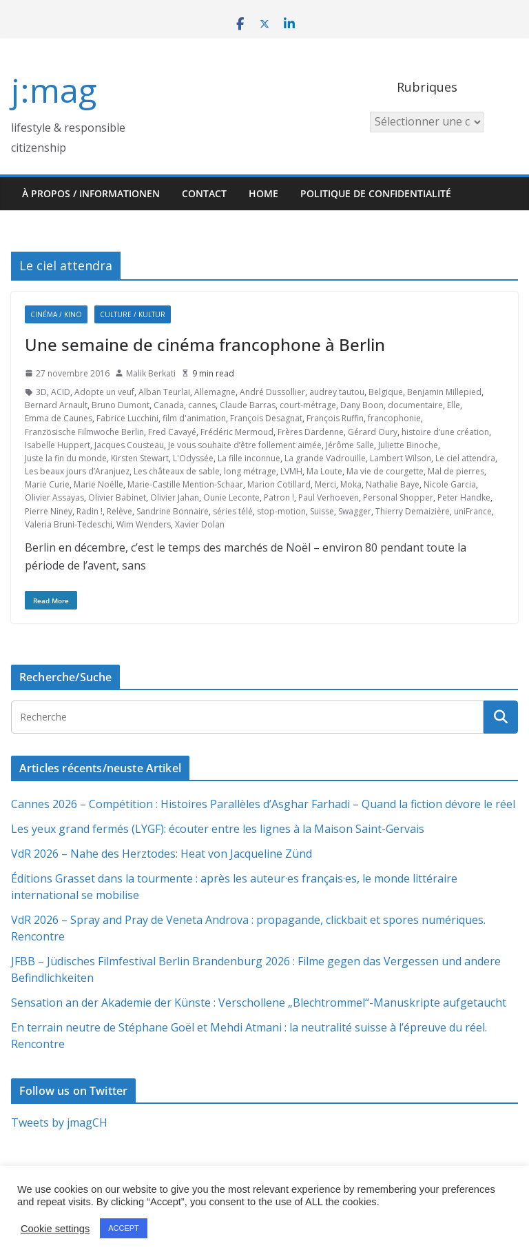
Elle (453, 405)
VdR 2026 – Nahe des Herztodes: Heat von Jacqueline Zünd (161, 853)
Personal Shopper (398, 497)
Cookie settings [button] (55, 1228)
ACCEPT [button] (123, 1228)
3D (41, 392)
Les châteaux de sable (177, 471)
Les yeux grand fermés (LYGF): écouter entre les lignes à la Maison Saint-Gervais (217, 828)
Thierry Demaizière (412, 511)
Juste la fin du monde (66, 458)
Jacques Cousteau (129, 445)
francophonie (394, 418)
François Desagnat (266, 418)
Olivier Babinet (117, 497)
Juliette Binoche (408, 445)
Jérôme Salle (350, 445)
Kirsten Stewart (140, 458)
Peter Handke (463, 497)
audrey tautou (336, 392)
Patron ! (279, 497)
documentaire (415, 405)
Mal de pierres (456, 471)
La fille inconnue (249, 458)
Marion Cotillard (279, 484)
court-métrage (308, 405)
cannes (202, 405)
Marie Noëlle (98, 484)
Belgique (386, 392)
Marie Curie (47, 484)
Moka (351, 484)
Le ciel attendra (465, 458)
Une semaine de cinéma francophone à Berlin (205, 344)
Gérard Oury (372, 432)
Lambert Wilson (400, 458)
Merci (325, 484)
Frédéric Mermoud (236, 432)
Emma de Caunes (58, 418)
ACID (60, 392)
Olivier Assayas (54, 497)
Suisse (322, 511)
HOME (263, 193)
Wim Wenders (143, 524)
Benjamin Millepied (444, 392)
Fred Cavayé (172, 432)
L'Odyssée (193, 458)
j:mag (53, 90)
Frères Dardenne (311, 432)
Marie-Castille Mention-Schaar (185, 484)
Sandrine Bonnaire (172, 511)
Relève (119, 511)
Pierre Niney (48, 511)
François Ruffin (335, 418)
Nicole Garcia (450, 484)
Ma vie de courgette (385, 471)
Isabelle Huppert (57, 445)
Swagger (354, 511)
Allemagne (215, 392)
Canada (169, 405)
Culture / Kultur (132, 314)
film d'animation (194, 418)
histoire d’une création (445, 432)
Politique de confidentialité (375, 193)
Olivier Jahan (174, 497)
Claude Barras (248, 405)
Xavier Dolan (200, 524)
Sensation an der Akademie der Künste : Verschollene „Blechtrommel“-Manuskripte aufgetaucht (258, 1002)
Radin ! (89, 511)
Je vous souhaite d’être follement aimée (245, 445)
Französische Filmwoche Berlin (84, 432)
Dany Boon (362, 405)
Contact (204, 193)
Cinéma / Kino (56, 314)
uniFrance (473, 511)
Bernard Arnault (56, 405)
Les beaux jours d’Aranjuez (77, 471)
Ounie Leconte (231, 497)
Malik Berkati (151, 373)
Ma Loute (324, 471)
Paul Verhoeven (328, 497)
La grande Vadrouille (325, 458)
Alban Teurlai (164, 392)
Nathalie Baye (392, 484)
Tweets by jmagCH (59, 1122)
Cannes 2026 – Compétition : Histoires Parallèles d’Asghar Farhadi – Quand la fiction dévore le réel (263, 804)
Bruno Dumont (120, 405)
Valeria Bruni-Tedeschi (68, 524)
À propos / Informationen (91, 193)
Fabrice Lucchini (127, 418)
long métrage (250, 471)
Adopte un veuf (104, 392)
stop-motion (281, 511)
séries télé (233, 511)
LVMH (291, 471)
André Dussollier (272, 392)
